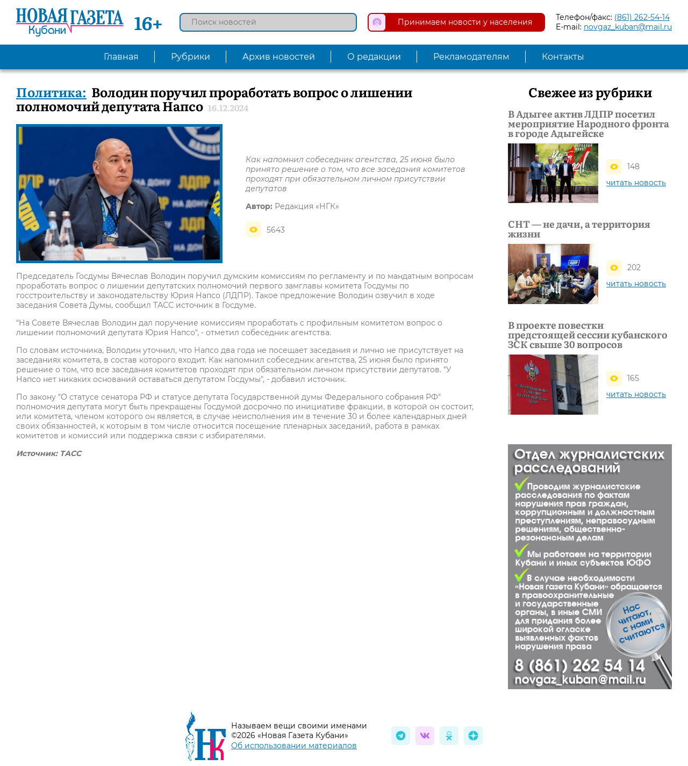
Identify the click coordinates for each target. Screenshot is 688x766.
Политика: (51, 91)
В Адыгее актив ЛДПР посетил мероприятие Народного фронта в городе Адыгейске (588, 123)
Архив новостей (278, 57)
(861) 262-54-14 (642, 17)
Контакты (563, 57)
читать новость (636, 182)
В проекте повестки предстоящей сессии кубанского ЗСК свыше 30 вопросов (588, 334)
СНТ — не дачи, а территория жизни (579, 229)
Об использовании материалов (294, 745)
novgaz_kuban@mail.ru (628, 27)
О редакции (374, 57)
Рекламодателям (471, 57)
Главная (121, 57)
